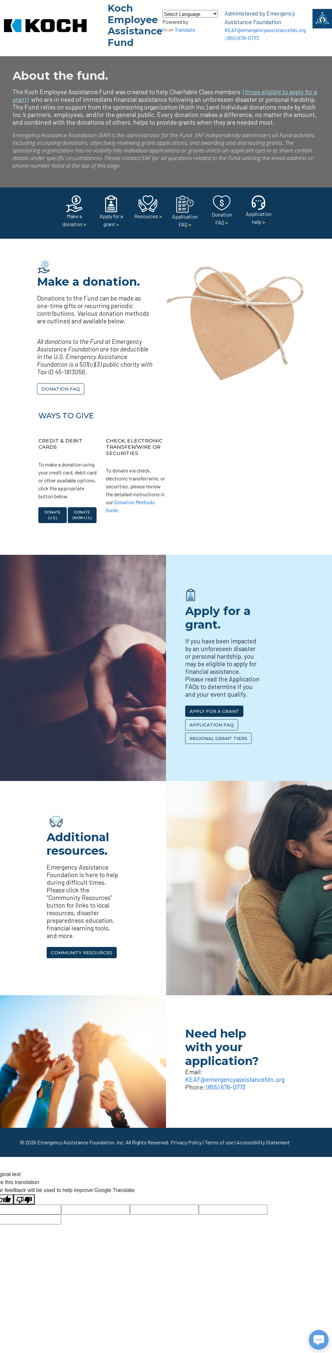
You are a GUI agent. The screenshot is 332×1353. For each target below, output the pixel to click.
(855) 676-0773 (243, 38)
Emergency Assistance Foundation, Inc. (81, 1142)
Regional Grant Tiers (218, 738)
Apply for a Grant (214, 711)
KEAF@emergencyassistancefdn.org (265, 30)
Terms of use (219, 1142)
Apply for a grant (111, 213)
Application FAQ (185, 213)
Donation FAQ (222, 212)
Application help (258, 212)
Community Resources (81, 952)
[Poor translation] (24, 1199)
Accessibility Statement (263, 1142)
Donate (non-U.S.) (82, 515)
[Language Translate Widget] (190, 14)
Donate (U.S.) (53, 515)
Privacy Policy (186, 1142)
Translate (178, 29)
